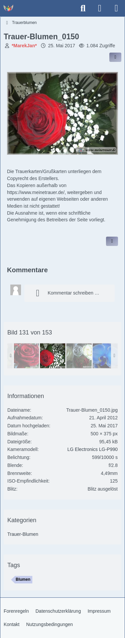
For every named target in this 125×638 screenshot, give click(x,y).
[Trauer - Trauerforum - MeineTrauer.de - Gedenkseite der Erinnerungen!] (8, 8)
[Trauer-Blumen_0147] (26, 355)
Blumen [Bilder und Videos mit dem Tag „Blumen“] (23, 579)
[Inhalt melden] (112, 241)
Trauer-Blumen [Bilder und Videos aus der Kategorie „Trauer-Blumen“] (22, 534)
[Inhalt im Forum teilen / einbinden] (115, 57)
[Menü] (116, 8)
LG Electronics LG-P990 (92, 449)
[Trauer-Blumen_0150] (52, 355)
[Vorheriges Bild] (18, 113)
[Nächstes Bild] (107, 113)
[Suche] (83, 8)
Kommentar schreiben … (65, 293)
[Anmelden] (99, 8)
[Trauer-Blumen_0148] (79, 355)
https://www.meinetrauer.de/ (36, 192)
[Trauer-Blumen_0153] (105, 355)
